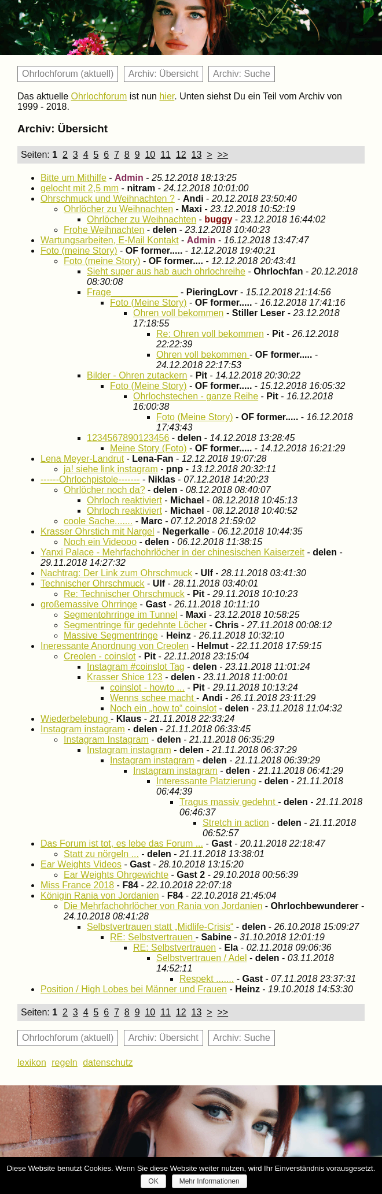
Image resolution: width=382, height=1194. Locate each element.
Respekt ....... (206, 979)
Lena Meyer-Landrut (82, 458)
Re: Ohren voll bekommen (210, 334)
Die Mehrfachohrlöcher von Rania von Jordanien (163, 906)
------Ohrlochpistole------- (90, 479)
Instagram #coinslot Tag (136, 667)
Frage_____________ (132, 292)
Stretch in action (236, 823)
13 (197, 155)
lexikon (31, 1062)
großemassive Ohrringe (89, 604)
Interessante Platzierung (206, 781)
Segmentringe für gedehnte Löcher (135, 625)
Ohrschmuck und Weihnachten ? (108, 198)
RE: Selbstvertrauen (153, 937)
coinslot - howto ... (147, 687)
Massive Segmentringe (111, 635)
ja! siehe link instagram (111, 469)
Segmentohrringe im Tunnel (121, 615)
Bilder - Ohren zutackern (137, 375)
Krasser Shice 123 (125, 677)
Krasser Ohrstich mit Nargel (98, 531)
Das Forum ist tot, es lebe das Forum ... (122, 843)
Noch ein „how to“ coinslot (163, 708)
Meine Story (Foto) (148, 448)
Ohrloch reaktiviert (124, 500)
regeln (64, 1062)
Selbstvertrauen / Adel (201, 958)
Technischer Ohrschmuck (93, 583)
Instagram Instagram (106, 739)
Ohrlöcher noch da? (104, 490)
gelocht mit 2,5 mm (80, 188)
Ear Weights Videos (81, 864)
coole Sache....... (98, 521)
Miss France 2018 (77, 885)
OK (153, 1181)
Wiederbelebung (76, 719)
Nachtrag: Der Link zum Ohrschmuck (116, 573)
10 (150, 155)
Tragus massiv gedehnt (228, 802)
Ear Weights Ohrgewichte (116, 875)
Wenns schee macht (153, 698)
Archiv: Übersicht (163, 74)
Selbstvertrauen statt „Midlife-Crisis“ (160, 927)
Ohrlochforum (99, 96)
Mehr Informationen (209, 1181)
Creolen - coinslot (100, 656)
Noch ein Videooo (100, 542)
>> (222, 155)
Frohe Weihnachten (104, 230)
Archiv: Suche (241, 74)
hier (166, 96)
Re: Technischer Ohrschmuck (124, 594)
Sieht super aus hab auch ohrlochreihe (166, 271)
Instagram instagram (83, 729)
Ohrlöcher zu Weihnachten (118, 209)
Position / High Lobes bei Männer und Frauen (134, 989)
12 (181, 155)
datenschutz (108, 1062)
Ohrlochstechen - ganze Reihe (195, 396)
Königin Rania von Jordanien (100, 895)
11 (165, 155)
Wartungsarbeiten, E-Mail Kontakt (110, 240)
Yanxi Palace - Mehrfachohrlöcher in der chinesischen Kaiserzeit (172, 552)
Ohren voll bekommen (178, 313)
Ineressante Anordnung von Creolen (115, 646)
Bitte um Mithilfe (73, 178)
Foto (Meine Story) (148, 302)
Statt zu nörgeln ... (101, 854)
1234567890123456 (128, 438)
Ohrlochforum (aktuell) (67, 74)
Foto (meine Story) (79, 250)
